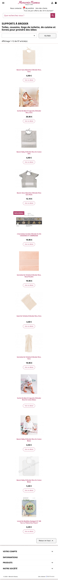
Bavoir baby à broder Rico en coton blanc (29, 440)
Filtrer (47, 36)
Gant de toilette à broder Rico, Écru (29, 316)
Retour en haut (46, 540)
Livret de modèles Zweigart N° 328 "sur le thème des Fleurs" (29, 522)
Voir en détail (29, 80)
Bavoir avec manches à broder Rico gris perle (29, 194)
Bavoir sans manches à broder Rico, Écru (29, 70)
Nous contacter (16, 8)
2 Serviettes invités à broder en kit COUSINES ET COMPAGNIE (29, 235)
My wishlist (28, 8)
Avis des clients (41, 8)
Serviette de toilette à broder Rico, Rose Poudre (29, 276)
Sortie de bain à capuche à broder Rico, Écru (29, 111)
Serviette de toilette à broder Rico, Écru (29, 358)
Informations (10, 557)
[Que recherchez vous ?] (29, 15)
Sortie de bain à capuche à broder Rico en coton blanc (29, 399)
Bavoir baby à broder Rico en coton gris (29, 152)
